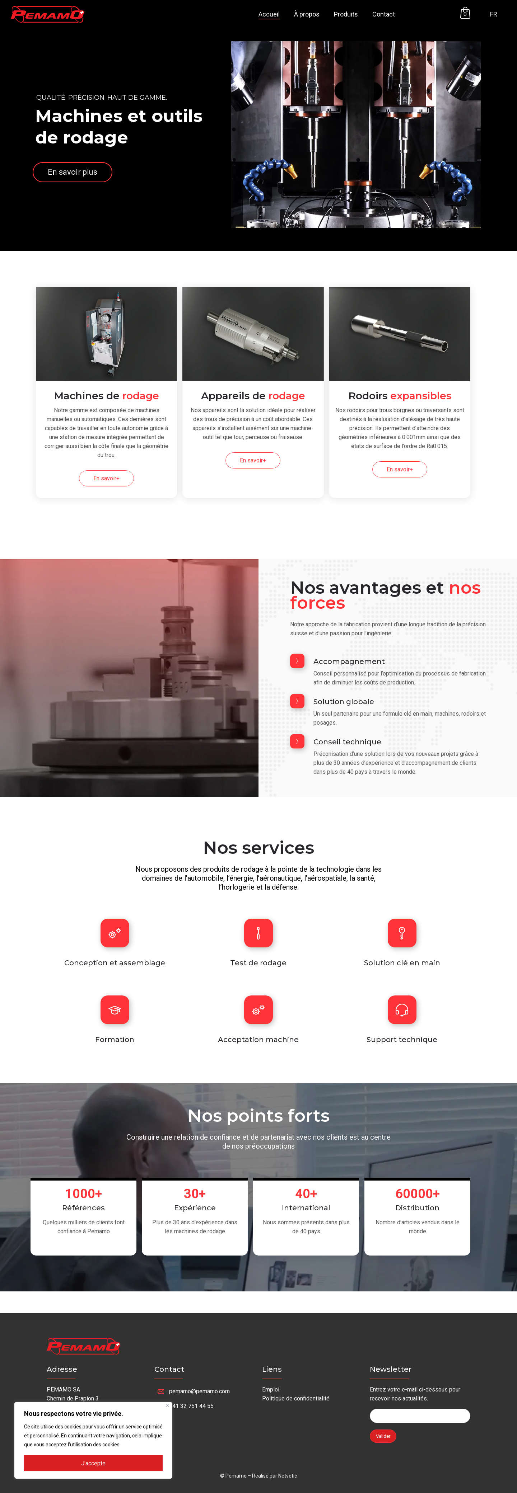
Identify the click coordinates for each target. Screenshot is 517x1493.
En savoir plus (72, 172)
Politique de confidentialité (296, 1398)
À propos (307, 14)
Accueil (269, 14)
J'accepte (93, 1463)
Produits (346, 14)
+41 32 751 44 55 (191, 1406)
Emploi (270, 1389)
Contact (383, 14)
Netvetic (287, 1476)
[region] (93, 1440)
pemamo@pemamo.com (199, 1391)
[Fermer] (167, 1405)
